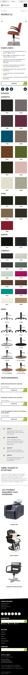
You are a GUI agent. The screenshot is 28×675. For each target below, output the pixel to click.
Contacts (3, 643)
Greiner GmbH (5, 5)
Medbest (4, 623)
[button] (3, 34)
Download (18, 390)
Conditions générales (6, 660)
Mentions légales (5, 659)
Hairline (10, 623)
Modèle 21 (5, 11)
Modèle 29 (23, 11)
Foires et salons (5, 640)
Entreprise (3, 638)
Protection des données (7, 662)
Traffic (16, 623)
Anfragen (18, 83)
